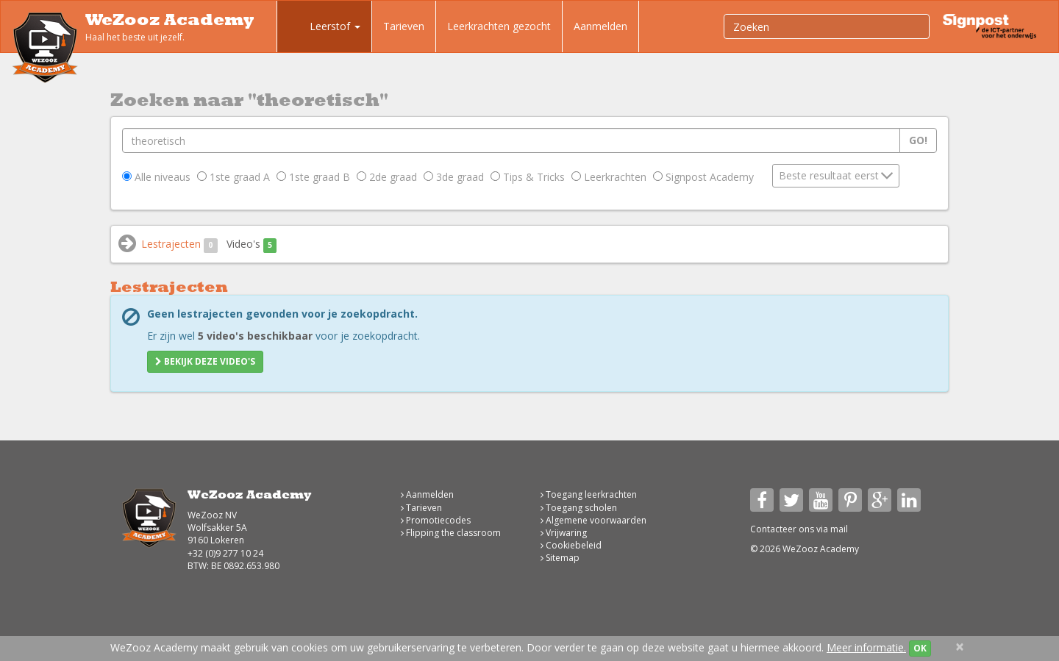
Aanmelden (600, 26)
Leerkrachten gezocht (499, 26)
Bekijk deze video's (205, 361)
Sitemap (560, 557)
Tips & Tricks (528, 177)
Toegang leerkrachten (589, 494)
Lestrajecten (179, 244)
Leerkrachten (608, 177)
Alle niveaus (156, 177)
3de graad (454, 177)
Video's (252, 244)
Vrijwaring (564, 532)
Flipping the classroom (451, 532)
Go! (918, 140)
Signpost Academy (703, 177)
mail (839, 529)
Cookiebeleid (571, 545)
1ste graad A (233, 177)
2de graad (387, 177)
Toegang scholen (579, 507)
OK (920, 648)
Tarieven (403, 26)
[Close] (959, 646)
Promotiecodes (436, 520)
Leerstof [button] (324, 28)
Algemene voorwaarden (593, 520)
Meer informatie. (866, 647)
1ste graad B (313, 177)
